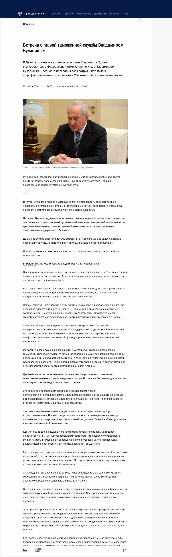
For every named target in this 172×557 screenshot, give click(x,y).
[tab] (25, 550)
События (28, 24)
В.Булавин (29, 263)
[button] (5, 4)
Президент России (35, 4)
